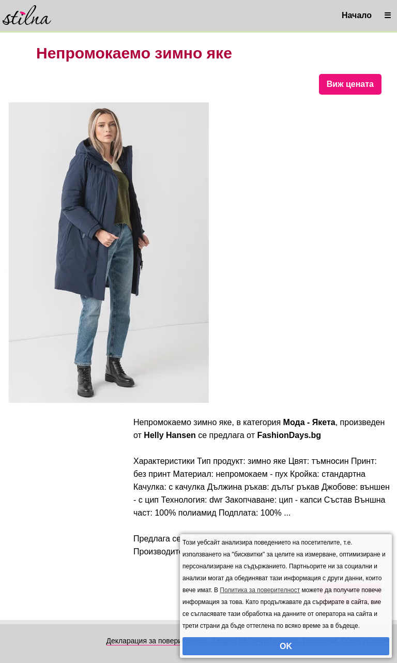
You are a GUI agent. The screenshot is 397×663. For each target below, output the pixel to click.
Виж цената (350, 84)
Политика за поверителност (260, 590)
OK (286, 646)
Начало (357, 15)
